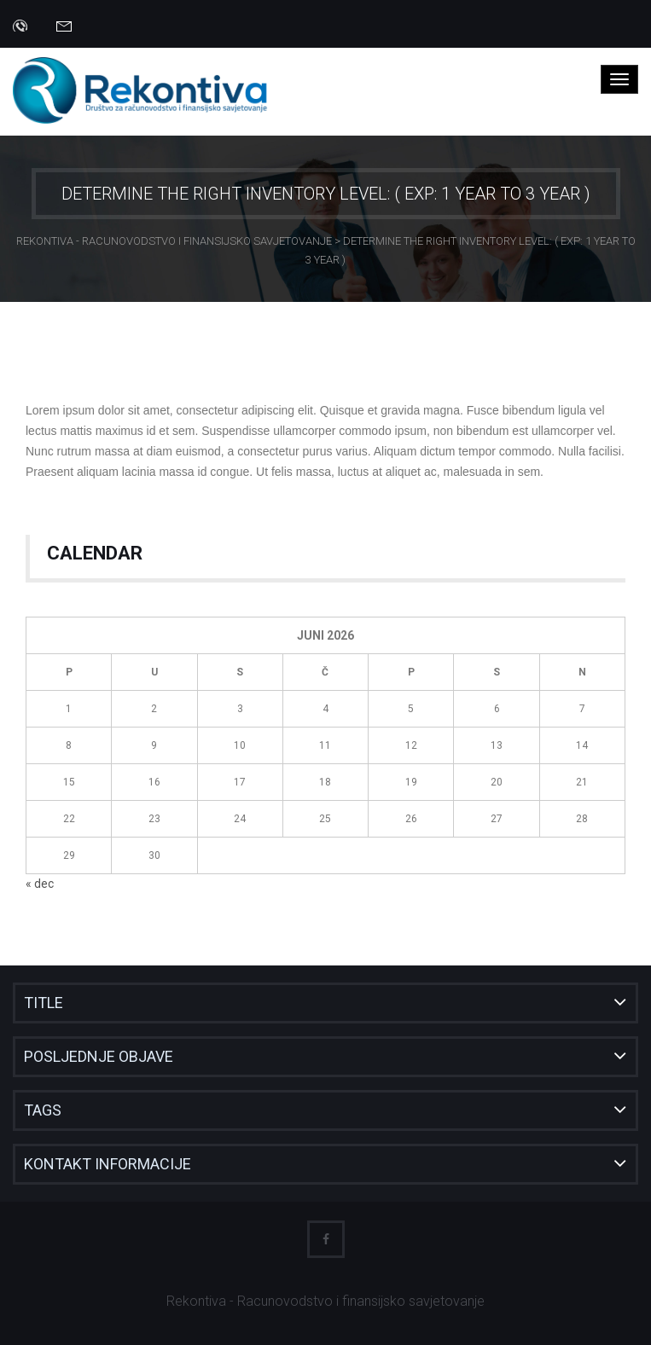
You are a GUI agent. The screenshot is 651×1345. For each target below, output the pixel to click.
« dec (40, 883)
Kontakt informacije (107, 1164)
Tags (42, 1110)
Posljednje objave (98, 1056)
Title (43, 1003)
